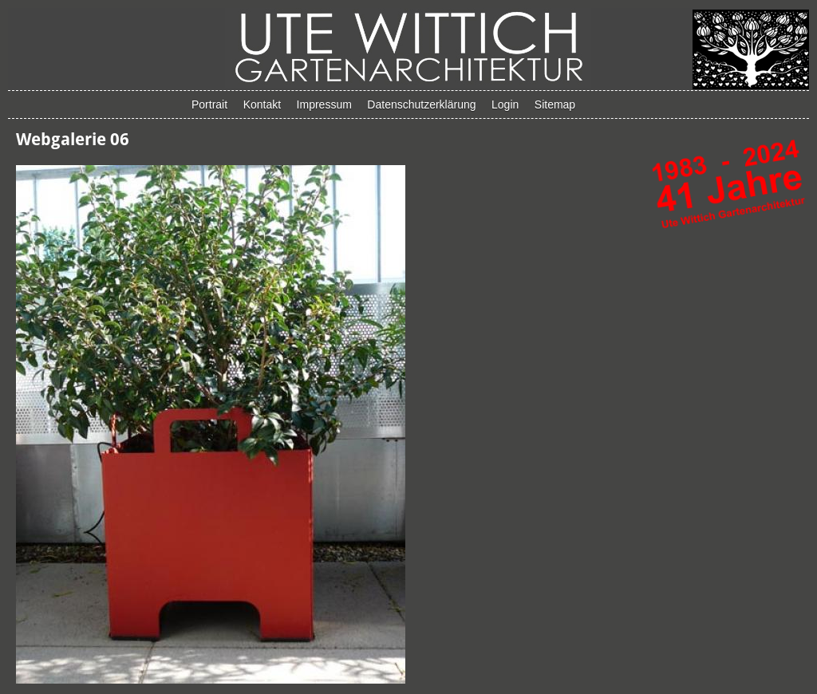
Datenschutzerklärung (421, 104)
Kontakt (262, 104)
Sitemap (555, 104)
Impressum (324, 104)
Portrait (209, 104)
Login (505, 104)
